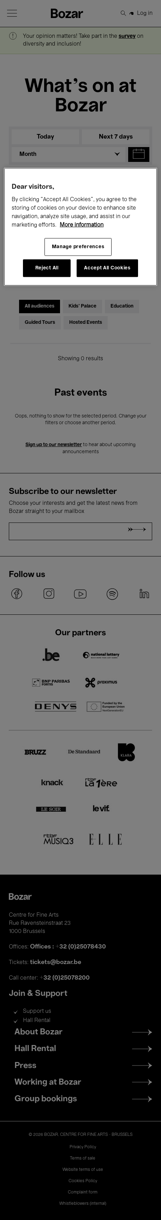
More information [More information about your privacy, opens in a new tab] (81, 224)
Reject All (47, 267)
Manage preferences (78, 246)
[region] (80, 227)
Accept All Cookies (107, 267)
